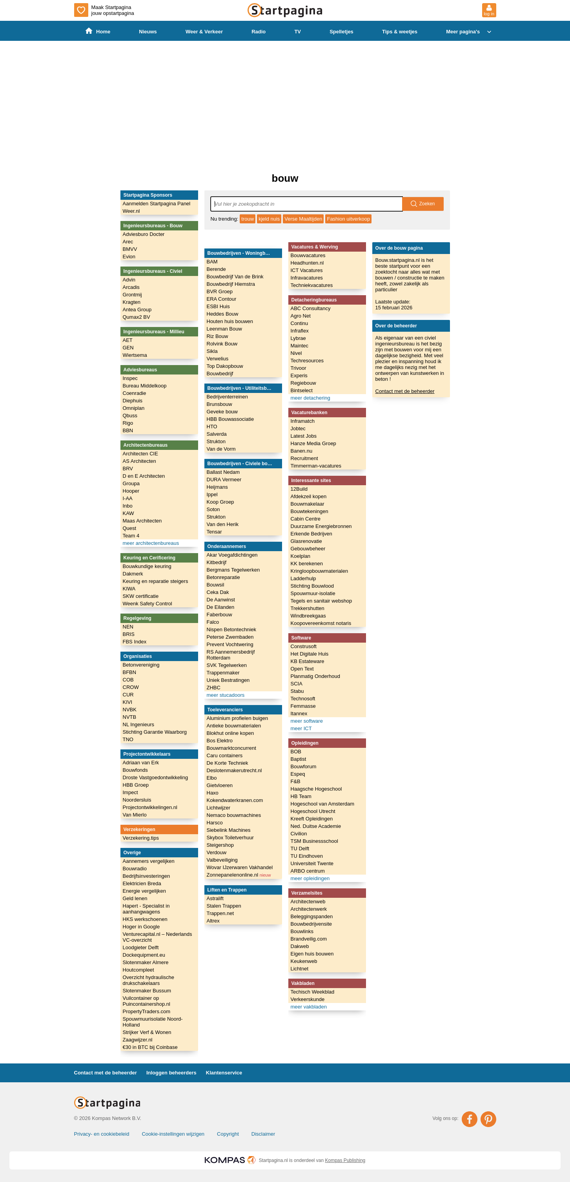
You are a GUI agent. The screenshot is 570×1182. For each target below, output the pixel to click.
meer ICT (301, 728)
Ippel (212, 494)
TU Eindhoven (307, 856)
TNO (128, 739)
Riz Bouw (217, 336)
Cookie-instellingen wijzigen (173, 1134)
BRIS (129, 634)
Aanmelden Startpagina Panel (157, 203)
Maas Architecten (142, 521)
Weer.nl (131, 211)
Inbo (128, 506)
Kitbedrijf (217, 562)
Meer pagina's (469, 32)
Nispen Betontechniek (231, 629)
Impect (130, 792)
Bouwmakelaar (307, 504)
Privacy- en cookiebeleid (101, 1134)
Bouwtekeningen (309, 511)
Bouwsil (215, 585)
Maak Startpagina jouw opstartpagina (104, 10)
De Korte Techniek (227, 763)
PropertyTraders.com (147, 1011)
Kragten (132, 302)
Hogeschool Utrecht (313, 811)
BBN (128, 430)
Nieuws (148, 32)
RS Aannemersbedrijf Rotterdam (231, 655)
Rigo (128, 423)
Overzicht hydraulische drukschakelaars (149, 980)
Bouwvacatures (308, 255)
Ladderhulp (303, 578)
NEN (128, 627)
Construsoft (304, 646)
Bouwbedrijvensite (311, 924)
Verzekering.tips (141, 838)
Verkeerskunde (308, 999)
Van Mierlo (135, 815)
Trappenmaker (223, 673)
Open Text (302, 669)
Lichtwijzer (219, 808)
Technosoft (303, 699)
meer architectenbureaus (151, 543)
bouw (285, 178)
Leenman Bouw (224, 329)
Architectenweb (308, 901)
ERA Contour (222, 299)
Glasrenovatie (306, 541)
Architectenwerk (309, 909)
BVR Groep (220, 291)
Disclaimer (263, 1134)
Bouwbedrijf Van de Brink (235, 277)
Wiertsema (135, 355)
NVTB (130, 717)
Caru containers (225, 755)
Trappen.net (220, 913)
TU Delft (300, 848)
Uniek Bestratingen (228, 680)
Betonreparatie (223, 577)
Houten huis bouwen (230, 321)
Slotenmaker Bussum (147, 991)
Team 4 (131, 536)
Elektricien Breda (142, 883)
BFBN (130, 672)
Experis (299, 375)
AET (128, 340)
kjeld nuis (269, 219)
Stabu (297, 691)
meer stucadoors (226, 695)
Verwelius (218, 359)
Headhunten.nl (307, 263)
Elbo (212, 778)
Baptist (298, 759)
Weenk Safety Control (147, 604)
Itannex (299, 713)
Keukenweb (304, 961)
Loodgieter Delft (141, 947)
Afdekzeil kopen (309, 496)
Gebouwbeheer (308, 549)
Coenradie (134, 393)
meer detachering (310, 398)
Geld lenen (135, 898)
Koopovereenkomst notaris (321, 623)
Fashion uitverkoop (348, 219)
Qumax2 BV (136, 317)
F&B (295, 781)
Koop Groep (220, 502)
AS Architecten (139, 461)
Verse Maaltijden (303, 219)
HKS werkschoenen (145, 919)
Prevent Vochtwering (230, 644)
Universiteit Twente (312, 863)
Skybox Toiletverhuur (230, 837)
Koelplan (301, 556)
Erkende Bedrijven (311, 534)
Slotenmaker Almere (146, 962)
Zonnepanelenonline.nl (239, 875)
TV (298, 32)
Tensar (214, 532)
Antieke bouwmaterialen (234, 726)
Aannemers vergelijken (149, 861)
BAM (212, 262)
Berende (216, 269)
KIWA (129, 589)
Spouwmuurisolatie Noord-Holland (153, 1022)
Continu (299, 323)
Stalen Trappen (224, 906)
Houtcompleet (138, 970)
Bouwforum (304, 766)
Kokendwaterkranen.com (235, 800)
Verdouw (217, 852)
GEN (128, 348)
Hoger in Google (141, 927)
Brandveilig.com (309, 939)
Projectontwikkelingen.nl (150, 807)
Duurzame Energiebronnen (321, 526)
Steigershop (220, 845)
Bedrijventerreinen (227, 397)
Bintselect (302, 390)
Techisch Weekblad (313, 992)
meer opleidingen (310, 878)
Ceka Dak (218, 592)
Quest (130, 528)
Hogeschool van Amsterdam (323, 804)
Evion (129, 256)
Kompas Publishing (345, 1160)
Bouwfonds (135, 770)
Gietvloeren (220, 785)
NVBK (130, 709)
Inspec (130, 378)
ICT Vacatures (307, 270)
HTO (212, 426)
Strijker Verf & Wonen (147, 1032)
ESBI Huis (218, 306)
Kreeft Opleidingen (312, 819)
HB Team (301, 796)
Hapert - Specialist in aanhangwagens (146, 909)
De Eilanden (221, 607)
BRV (128, 468)
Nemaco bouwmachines (234, 815)
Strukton (216, 441)
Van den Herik (223, 524)
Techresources (307, 361)
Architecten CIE (140, 454)
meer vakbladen (309, 1007)
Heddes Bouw (223, 314)
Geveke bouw (222, 412)
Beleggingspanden (312, 916)
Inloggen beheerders (171, 1073)
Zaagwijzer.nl (138, 1040)
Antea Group (137, 309)
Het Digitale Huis (310, 654)
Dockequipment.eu (144, 955)
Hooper (131, 491)
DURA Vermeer (224, 479)
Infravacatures (307, 278)
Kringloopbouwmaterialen (319, 571)
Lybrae (298, 338)
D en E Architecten (144, 476)
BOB (296, 752)
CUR (128, 695)
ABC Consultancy (311, 308)
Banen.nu (302, 451)
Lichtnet (300, 969)
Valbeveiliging (222, 860)
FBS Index (135, 642)
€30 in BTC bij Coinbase (150, 1047)
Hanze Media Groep (313, 443)
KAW (128, 513)
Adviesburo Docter (144, 234)
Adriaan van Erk (141, 762)
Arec (128, 242)
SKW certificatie (141, 596)
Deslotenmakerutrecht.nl (234, 770)
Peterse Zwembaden (230, 637)
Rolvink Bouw (222, 344)
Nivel (296, 353)
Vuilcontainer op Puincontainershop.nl (146, 1001)
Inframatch (303, 421)
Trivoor (298, 368)
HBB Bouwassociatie (230, 419)
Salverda (217, 434)
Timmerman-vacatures (316, 466)
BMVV (130, 249)
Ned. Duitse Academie (316, 826)
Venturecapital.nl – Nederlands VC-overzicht (157, 937)
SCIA (296, 684)
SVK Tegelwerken (227, 665)
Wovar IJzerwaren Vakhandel (240, 867)
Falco (213, 622)
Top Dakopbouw (225, 366)
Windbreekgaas (308, 616)
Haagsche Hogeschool (316, 789)
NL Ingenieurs (138, 724)
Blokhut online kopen (230, 733)
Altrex (213, 921)
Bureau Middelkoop (145, 386)
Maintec (300, 346)
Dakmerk (133, 574)
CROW (131, 687)
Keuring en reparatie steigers (155, 581)
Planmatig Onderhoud (315, 676)
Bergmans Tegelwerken (233, 570)
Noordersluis (137, 800)
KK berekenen (307, 563)
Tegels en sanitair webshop (321, 601)
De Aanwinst (221, 600)
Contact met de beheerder (405, 391)
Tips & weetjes (399, 32)
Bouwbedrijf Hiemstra (231, 284)
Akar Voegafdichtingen (232, 555)
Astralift (215, 898)
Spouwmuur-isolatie (313, 593)
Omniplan (134, 408)
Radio (258, 32)
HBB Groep (136, 785)
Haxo (213, 793)
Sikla (212, 351)
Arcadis (131, 287)
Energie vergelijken (144, 891)
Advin (129, 280)
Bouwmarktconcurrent (231, 748)
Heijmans (217, 487)
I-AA (128, 498)
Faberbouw (219, 614)
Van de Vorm (221, 449)
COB (128, 680)
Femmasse (303, 706)
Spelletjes (342, 32)
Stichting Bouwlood (312, 586)
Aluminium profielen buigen (237, 718)
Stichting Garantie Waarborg (155, 732)
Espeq (298, 774)
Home (98, 31)
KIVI (128, 702)
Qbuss (130, 415)
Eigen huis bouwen (312, 954)
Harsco (215, 823)
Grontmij (132, 295)
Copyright (228, 1134)
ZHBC (213, 688)
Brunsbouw (219, 404)
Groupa (131, 483)
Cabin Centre (306, 519)
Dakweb (300, 946)
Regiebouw (303, 383)
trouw (247, 219)
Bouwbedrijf (220, 373)
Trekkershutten (307, 608)
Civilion (299, 834)
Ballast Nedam (223, 472)
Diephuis (133, 401)
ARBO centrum (308, 871)
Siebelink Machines (229, 830)
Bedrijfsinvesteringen (146, 876)
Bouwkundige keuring (147, 566)
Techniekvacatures (312, 285)
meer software (307, 721)
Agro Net (301, 316)
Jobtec (298, 428)
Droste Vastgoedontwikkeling (155, 777)
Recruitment (304, 458)
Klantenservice (224, 1073)
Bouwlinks (302, 931)
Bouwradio (135, 868)
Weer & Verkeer (204, 32)
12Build (299, 489)
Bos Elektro (220, 741)
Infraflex (300, 331)
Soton (213, 509)
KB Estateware (307, 661)
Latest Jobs (304, 436)
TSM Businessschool (314, 841)
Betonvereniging (141, 665)
